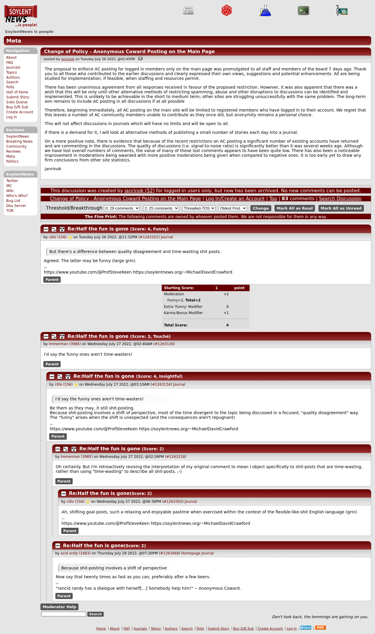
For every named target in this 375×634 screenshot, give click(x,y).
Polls (10, 87)
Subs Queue (17, 102)
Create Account (19, 112)
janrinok (67, 59)
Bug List (13, 201)
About (11, 57)
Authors (13, 77)
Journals (13, 67)
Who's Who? (17, 196)
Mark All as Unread (341, 208)
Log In (11, 117)
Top (273, 198)
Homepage (190, 553)
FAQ (9, 62)
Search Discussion (340, 198)
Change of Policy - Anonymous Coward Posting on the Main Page (129, 51)
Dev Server (16, 206)
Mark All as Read (295, 208)
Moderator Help (59, 607)
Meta (13, 41)
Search (12, 82)
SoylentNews (21, 16)
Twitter (12, 181)
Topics (11, 72)
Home (101, 628)
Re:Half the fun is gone (98, 229)
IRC (9, 186)
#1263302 (172, 502)
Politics (12, 161)
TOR (9, 211)
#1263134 (161, 384)
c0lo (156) (58, 237)
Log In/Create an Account (235, 198)
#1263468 (169, 553)
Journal (167, 237)
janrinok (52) (140, 190)
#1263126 (164, 344)
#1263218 (175, 457)
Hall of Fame (17, 92)
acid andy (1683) (76, 553)
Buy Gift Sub (17, 107)
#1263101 (149, 237)
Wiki (9, 191)
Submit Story (17, 97)
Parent (52, 280)
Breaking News (19, 141)
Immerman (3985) (65, 344)
